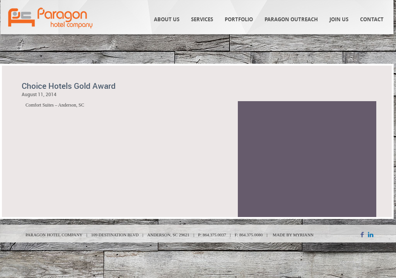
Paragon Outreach (291, 19)
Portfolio (239, 19)
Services (202, 19)
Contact (372, 19)
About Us (166, 19)
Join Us (338, 19)
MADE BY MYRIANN (293, 234)
